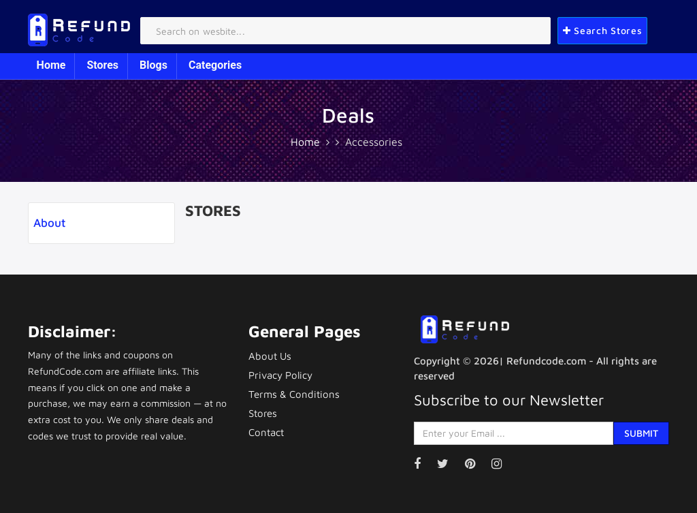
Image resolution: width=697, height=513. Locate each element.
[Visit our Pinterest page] (477, 463)
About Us (269, 356)
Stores (102, 65)
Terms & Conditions (294, 394)
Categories (215, 65)
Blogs (153, 65)
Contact (266, 432)
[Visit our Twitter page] (449, 463)
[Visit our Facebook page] (424, 463)
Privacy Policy (280, 375)
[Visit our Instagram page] (503, 463)
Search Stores (603, 30)
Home (51, 65)
